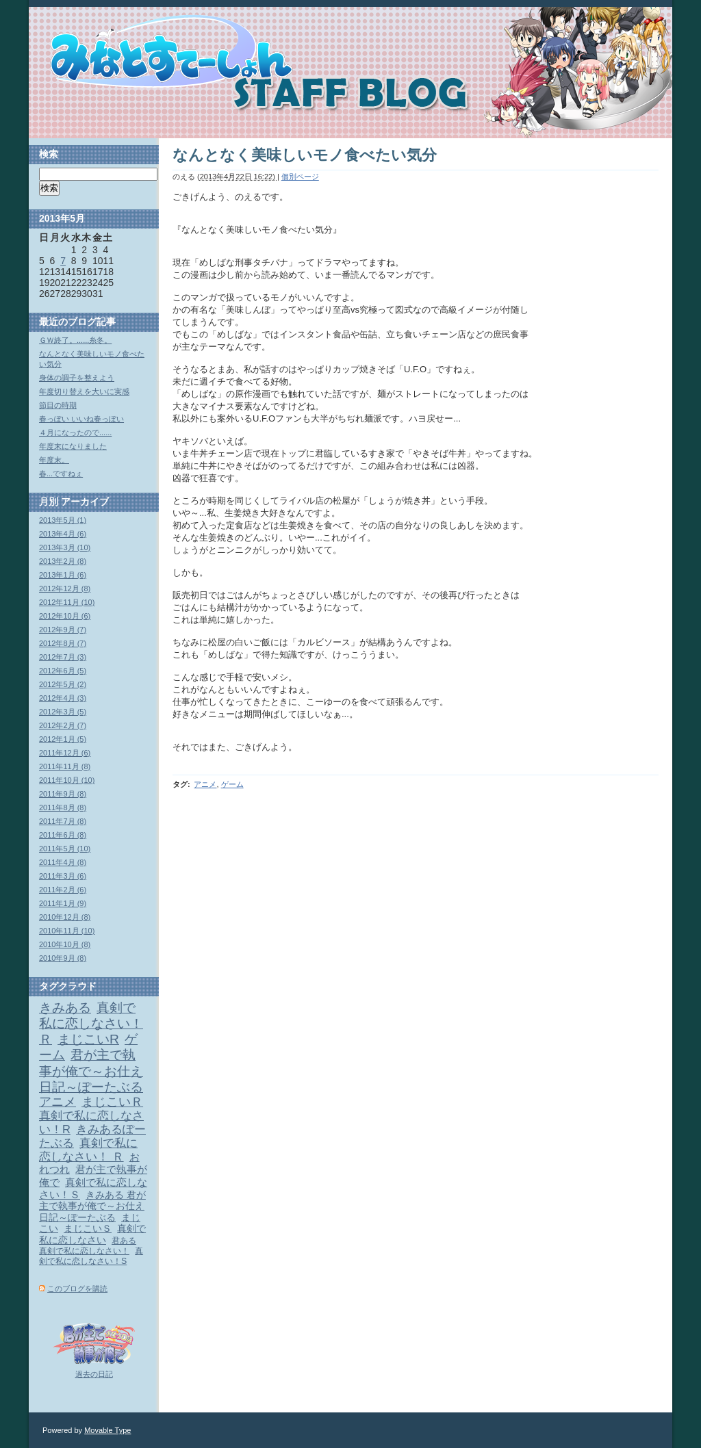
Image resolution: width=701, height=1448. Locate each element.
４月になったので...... (75, 432)
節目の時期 (58, 405)
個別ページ (300, 176)
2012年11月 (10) (66, 602)
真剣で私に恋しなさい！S (91, 1256)
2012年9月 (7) (62, 629)
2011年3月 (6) (62, 876)
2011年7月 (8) (62, 821)
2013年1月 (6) (62, 575)
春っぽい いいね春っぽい (81, 419)
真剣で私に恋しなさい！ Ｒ (88, 1150)
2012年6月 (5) (62, 671)
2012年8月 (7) (62, 643)
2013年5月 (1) (62, 520)
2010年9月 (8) (62, 958)
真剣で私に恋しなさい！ (84, 1251)
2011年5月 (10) (64, 848)
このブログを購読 (77, 1288)
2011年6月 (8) (62, 835)
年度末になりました (73, 446)
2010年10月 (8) (64, 944)
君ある (124, 1240)
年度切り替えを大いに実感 (84, 391)
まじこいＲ (112, 1102)
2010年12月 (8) (64, 917)
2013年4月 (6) (62, 534)
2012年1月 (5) (62, 739)
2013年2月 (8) (62, 561)
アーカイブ (85, 501)
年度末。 (54, 460)
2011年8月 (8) (62, 807)
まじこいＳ (88, 1229)
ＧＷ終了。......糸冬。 (75, 340)
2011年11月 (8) (64, 766)
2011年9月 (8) (62, 794)
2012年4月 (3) (62, 698)
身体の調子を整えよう (76, 378)
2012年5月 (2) (62, 684)
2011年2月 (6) (62, 889)
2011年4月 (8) (62, 862)
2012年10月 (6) (64, 616)
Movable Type (107, 1430)
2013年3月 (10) (64, 547)
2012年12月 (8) (64, 588)
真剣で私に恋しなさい (92, 1234)
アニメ (205, 784)
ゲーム (232, 784)
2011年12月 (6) (64, 753)
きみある (65, 1007)
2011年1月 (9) (62, 903)
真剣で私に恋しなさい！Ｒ (91, 1023)
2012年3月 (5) (62, 712)
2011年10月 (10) (66, 780)
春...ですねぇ (61, 473)
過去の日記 (94, 1374)
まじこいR (88, 1039)
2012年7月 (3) (62, 657)
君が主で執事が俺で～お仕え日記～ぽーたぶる (91, 1071)
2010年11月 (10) (66, 931)
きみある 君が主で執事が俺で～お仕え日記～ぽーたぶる (92, 1206)
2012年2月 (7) (62, 725)
